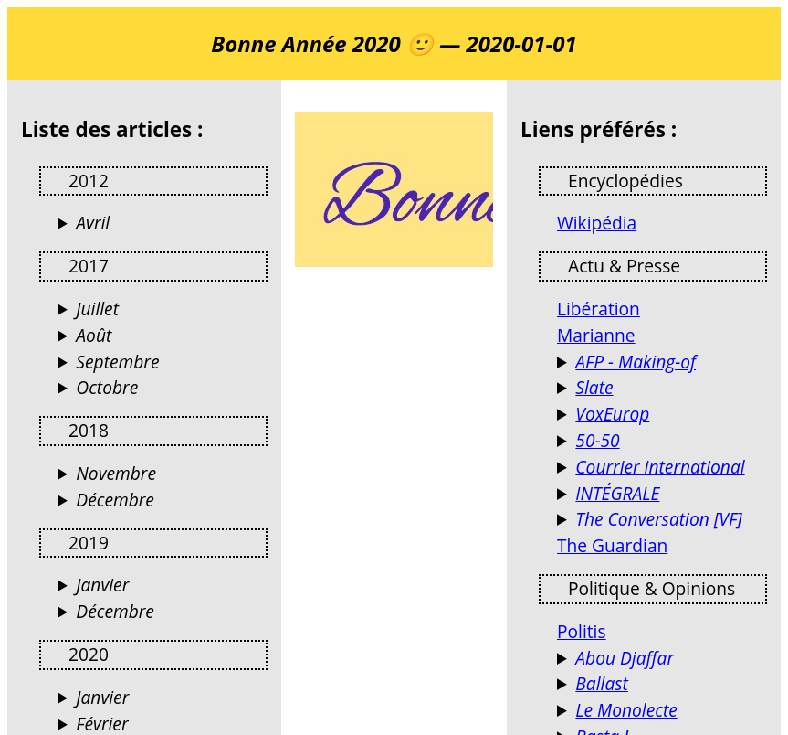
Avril (93, 222)
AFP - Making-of (635, 361)
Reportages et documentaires (662, 494)
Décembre (115, 499)
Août (93, 335)
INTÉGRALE (617, 493)
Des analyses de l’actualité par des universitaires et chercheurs (662, 519)
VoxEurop (612, 413)
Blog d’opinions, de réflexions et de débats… (662, 711)
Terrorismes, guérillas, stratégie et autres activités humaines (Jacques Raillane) (662, 658)
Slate (594, 387)
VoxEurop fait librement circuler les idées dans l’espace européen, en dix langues (662, 414)
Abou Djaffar (624, 657)
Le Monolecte (626, 710)
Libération (598, 308)
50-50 (597, 440)
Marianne (596, 335)
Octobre (107, 387)
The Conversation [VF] (658, 518)
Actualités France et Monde (662, 467)
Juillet (97, 308)
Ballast (601, 683)
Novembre (116, 473)
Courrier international (659, 466)
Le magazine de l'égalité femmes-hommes (662, 441)
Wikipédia (596, 222)
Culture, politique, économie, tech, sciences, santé (662, 388)
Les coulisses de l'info (662, 362)
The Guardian (612, 545)
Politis (581, 631)
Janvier (102, 584)
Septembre (117, 361)
